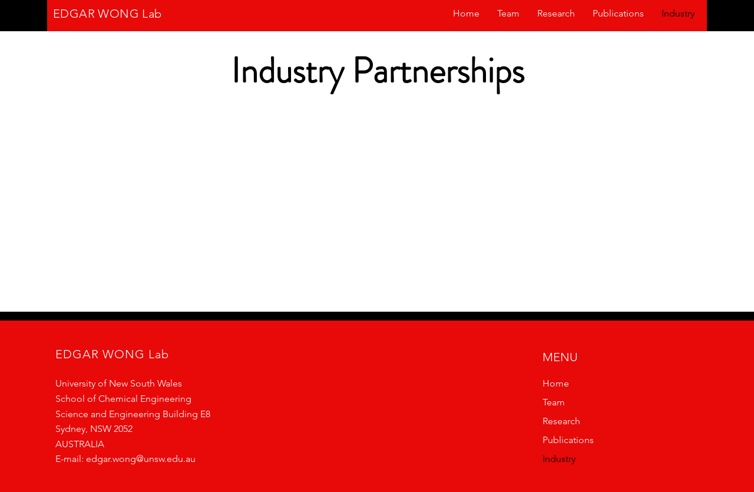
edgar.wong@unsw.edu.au (141, 458)
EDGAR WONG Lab (107, 13)
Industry (559, 458)
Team (554, 402)
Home (556, 383)
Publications (568, 439)
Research (561, 421)
